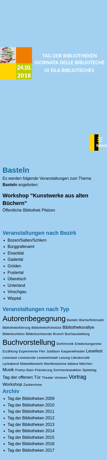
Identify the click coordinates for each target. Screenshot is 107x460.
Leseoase (10, 358)
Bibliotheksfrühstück (46, 327)
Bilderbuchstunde (39, 334)
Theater (47, 377)
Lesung (64, 358)
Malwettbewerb (31, 364)
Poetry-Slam (24, 370)
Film (42, 351)
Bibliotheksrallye (78, 327)
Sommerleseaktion (67, 370)
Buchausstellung (77, 334)
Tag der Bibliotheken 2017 (31, 450)
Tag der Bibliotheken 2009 (31, 398)
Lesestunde (27, 358)
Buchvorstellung (29, 342)
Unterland (16, 285)
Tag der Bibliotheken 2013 (31, 424)
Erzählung (10, 351)
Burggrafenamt (21, 246)
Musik (8, 369)
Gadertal (15, 259)
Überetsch (17, 279)
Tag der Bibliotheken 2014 (31, 431)
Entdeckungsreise (88, 344)
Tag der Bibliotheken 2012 (31, 418)
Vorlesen (61, 377)
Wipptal (14, 298)
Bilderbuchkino (14, 334)
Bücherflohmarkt (91, 320)
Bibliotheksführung (16, 327)
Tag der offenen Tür (22, 377)
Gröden (14, 266)
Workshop (12, 384)
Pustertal (16, 272)
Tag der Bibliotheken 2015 (31, 437)
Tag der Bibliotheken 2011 (31, 411)
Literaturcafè (80, 358)
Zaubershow (32, 385)
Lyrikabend (11, 364)
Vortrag (77, 377)
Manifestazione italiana (61, 364)
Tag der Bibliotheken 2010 (31, 405)
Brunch (58, 334)
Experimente (28, 351)
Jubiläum (53, 351)
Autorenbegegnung (34, 318)
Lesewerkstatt (47, 358)
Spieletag (89, 370)
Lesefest (94, 350)
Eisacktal (16, 253)
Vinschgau (17, 292)
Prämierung (43, 370)
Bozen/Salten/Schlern (27, 240)
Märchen (85, 364)
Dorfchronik (65, 344)
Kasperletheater (73, 351)
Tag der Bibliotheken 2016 (31, 444)
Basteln (72, 320)
